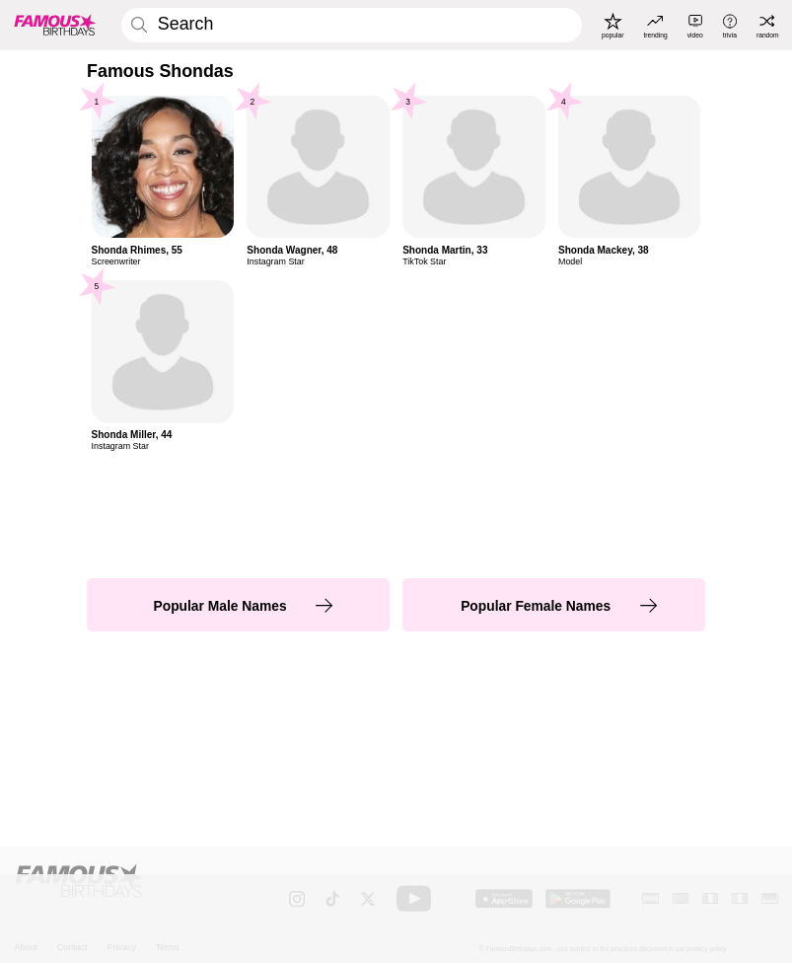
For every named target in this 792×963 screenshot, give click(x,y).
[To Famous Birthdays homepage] (55, 25)
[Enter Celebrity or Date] (351, 25)
